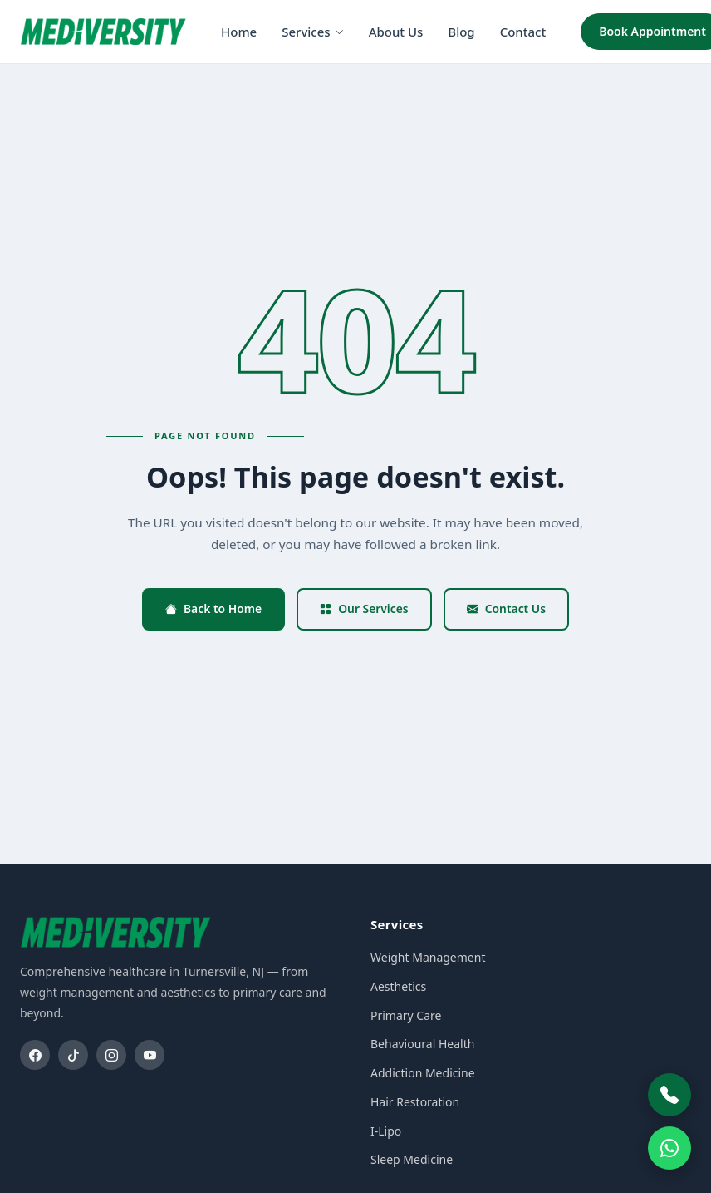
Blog (461, 31)
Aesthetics (398, 986)
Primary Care (405, 1015)
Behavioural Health (422, 1044)
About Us (396, 31)
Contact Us (506, 608)
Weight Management (427, 957)
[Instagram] (111, 1055)
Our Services (364, 608)
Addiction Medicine (422, 1073)
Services (312, 31)
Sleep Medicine (411, 1159)
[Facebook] (35, 1055)
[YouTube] (149, 1055)
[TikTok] (73, 1055)
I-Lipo (385, 1131)
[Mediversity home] (103, 31)
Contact (523, 31)
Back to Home (213, 608)
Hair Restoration (414, 1102)
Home (239, 31)
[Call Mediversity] (669, 1094)
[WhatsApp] (669, 1148)
